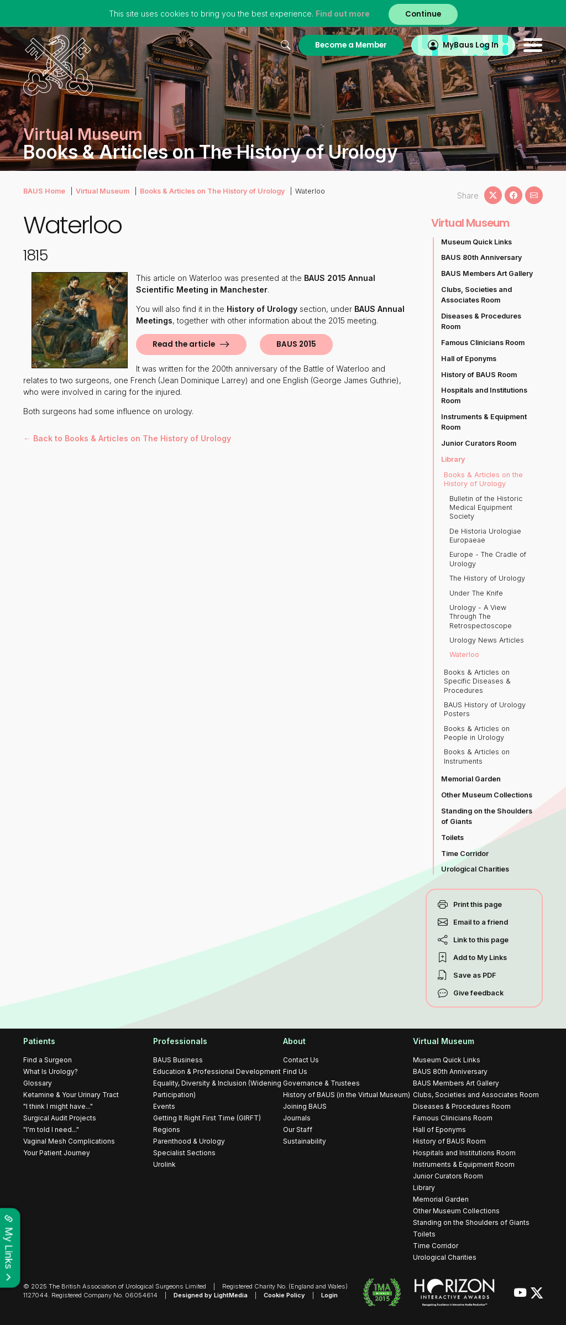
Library (453, 459)
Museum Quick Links (476, 242)
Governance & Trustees (321, 1083)
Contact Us (301, 1060)
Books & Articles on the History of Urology (483, 479)
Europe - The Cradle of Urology (487, 558)
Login (329, 1295)
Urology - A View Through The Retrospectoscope (480, 616)
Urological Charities (475, 869)
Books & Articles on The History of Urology (212, 191)
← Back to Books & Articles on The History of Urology (127, 438)
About (294, 1041)
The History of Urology (487, 578)
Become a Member (351, 45)
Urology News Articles (486, 640)
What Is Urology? (50, 1071)
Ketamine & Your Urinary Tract (71, 1095)
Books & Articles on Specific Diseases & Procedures (477, 681)
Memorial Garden (471, 779)
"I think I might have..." (58, 1106)
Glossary (37, 1083)
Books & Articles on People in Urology (477, 733)
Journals (297, 1118)
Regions (166, 1129)
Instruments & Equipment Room (484, 422)
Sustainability (304, 1141)
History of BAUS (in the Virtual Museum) (346, 1095)
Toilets (452, 837)
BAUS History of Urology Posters (485, 709)
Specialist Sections (184, 1153)
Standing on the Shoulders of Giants (486, 816)
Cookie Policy (284, 1295)
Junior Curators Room (478, 443)
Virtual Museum (102, 191)
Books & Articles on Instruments (477, 756)
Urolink (164, 1164)
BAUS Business (178, 1060)
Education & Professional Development (217, 1071)
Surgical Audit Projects (59, 1118)
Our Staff (297, 1129)
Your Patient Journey (56, 1153)
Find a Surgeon (47, 1060)
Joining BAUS (305, 1106)
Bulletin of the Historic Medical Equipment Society (485, 507)
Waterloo (464, 654)
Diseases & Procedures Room (481, 321)
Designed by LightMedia (211, 1295)
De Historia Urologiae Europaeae (485, 535)
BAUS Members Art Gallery (487, 273)
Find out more (343, 13)
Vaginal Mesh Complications (69, 1141)
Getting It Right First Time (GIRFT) (207, 1118)
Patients (39, 1041)
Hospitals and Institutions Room (484, 395)
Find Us (295, 1071)
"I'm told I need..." (51, 1129)
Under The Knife (476, 593)
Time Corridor (465, 853)
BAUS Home (44, 191)
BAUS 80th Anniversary (481, 257)
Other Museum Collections (486, 795)
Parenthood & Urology (189, 1141)
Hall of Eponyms (468, 358)
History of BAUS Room (479, 375)
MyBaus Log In (471, 45)
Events (164, 1106)
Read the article (184, 344)
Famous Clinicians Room (483, 342)
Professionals (180, 1041)
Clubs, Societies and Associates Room (476, 294)
